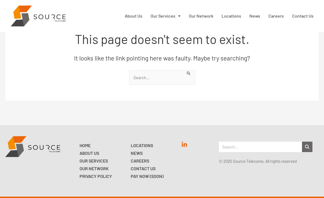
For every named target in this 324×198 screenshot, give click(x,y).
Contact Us (143, 168)
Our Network (94, 168)
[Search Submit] (189, 72)
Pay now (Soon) (147, 176)
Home (85, 145)
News (137, 153)
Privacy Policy (96, 176)
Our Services (94, 160)
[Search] (307, 147)
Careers (140, 160)
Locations (142, 145)
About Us (89, 153)
